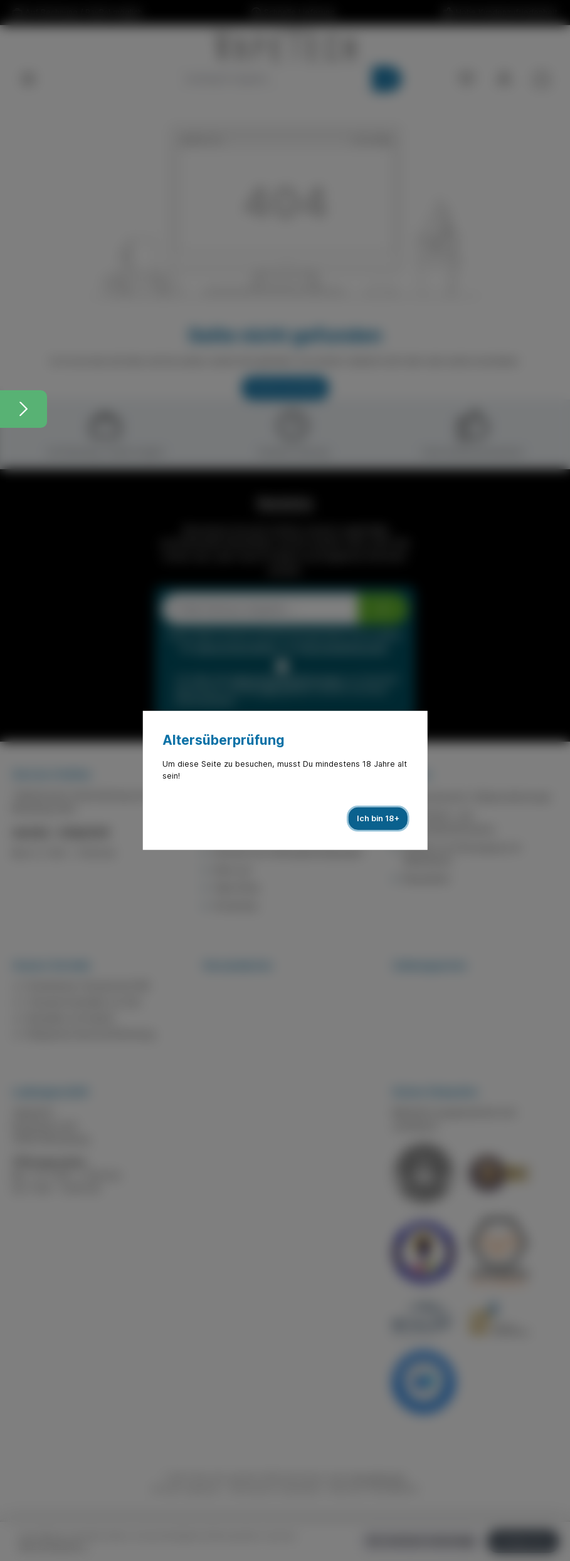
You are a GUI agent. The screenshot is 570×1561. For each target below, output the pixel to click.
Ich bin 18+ (378, 818)
